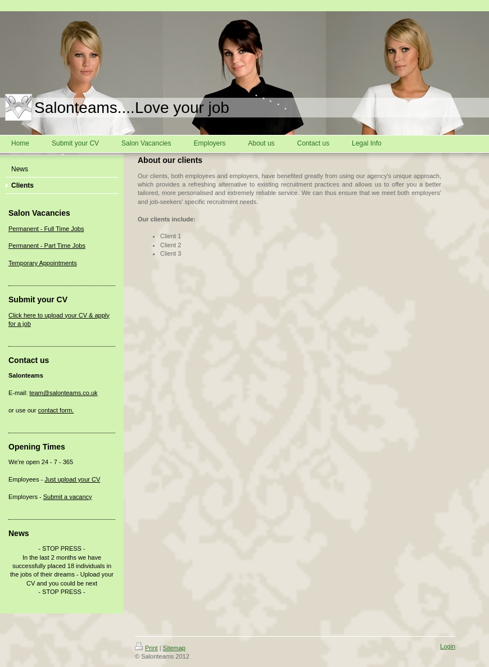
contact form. (56, 410)
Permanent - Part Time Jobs (46, 245)
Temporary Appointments (42, 263)
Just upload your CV (72, 479)
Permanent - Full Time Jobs (46, 228)
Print (146, 648)
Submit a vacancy (67, 496)
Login (447, 646)
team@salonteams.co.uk (63, 392)
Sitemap (174, 648)
